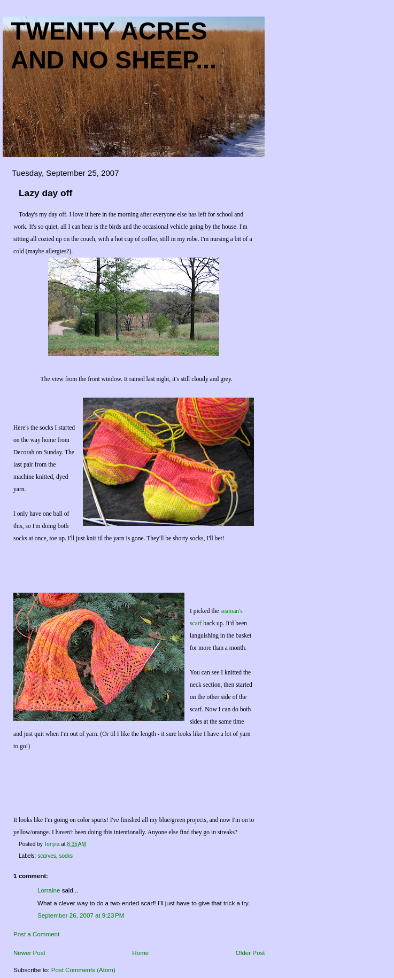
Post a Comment (36, 934)
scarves (46, 856)
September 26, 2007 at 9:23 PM (80, 915)
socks (66, 856)
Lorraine (48, 890)
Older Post (250, 953)
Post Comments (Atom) (83, 970)
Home (140, 953)
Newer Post (29, 953)
